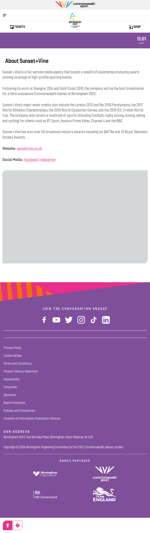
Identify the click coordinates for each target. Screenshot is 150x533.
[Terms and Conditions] (18, 363)
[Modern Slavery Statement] (21, 371)
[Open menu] (7, 15)
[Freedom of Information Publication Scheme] (32, 418)
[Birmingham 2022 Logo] (75, 20)
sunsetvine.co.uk (29, 148)
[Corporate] (10, 387)
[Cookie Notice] (13, 355)
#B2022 (100, 309)
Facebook (31, 159)
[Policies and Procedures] (19, 410)
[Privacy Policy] (12, 348)
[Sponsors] (10, 395)
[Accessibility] (7, 525)
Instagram (48, 159)
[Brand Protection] (14, 403)
